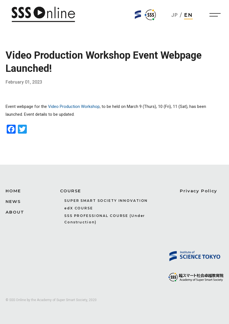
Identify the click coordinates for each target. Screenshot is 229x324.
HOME (13, 190)
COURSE (70, 190)
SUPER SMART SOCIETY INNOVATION (106, 200)
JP (174, 15)
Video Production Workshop (74, 106)
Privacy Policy (198, 190)
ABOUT (15, 212)
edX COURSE (78, 208)
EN (188, 15)
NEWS (13, 201)
